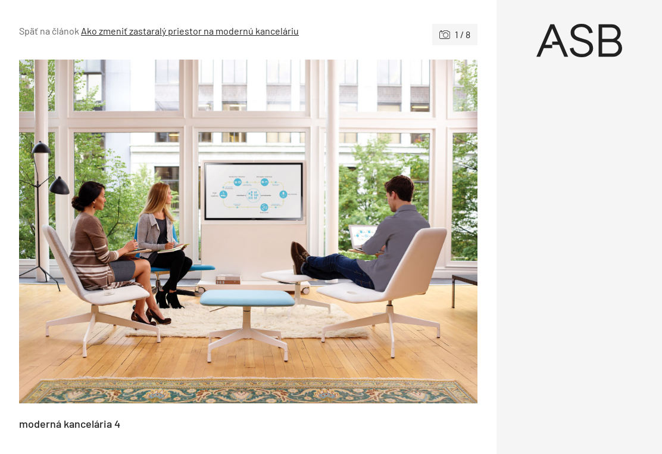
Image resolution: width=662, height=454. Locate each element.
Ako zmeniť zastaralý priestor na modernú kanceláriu (190, 30)
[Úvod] (579, 40)
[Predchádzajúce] (133, 231)
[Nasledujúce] (362, 231)
